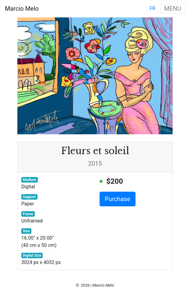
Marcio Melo (22, 8)
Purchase (117, 199)
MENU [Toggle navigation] (172, 8)
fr (152, 8)
